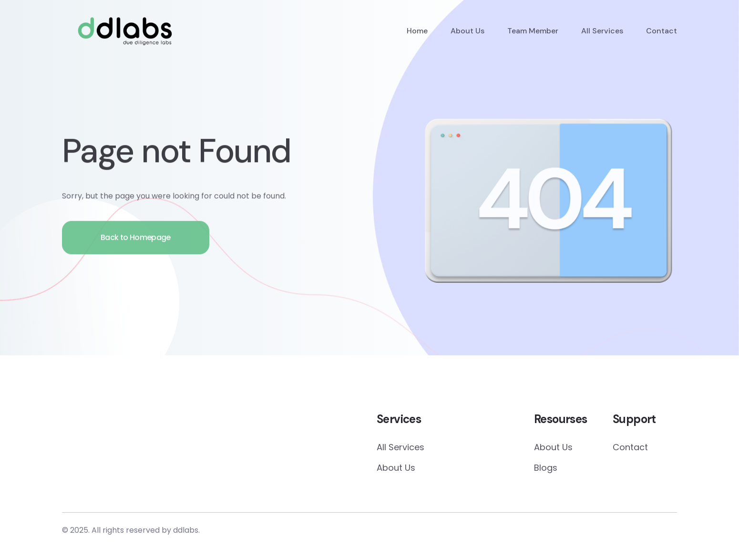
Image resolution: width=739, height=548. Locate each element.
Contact (661, 31)
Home (417, 31)
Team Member (532, 31)
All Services (602, 31)
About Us (467, 31)
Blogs (545, 468)
